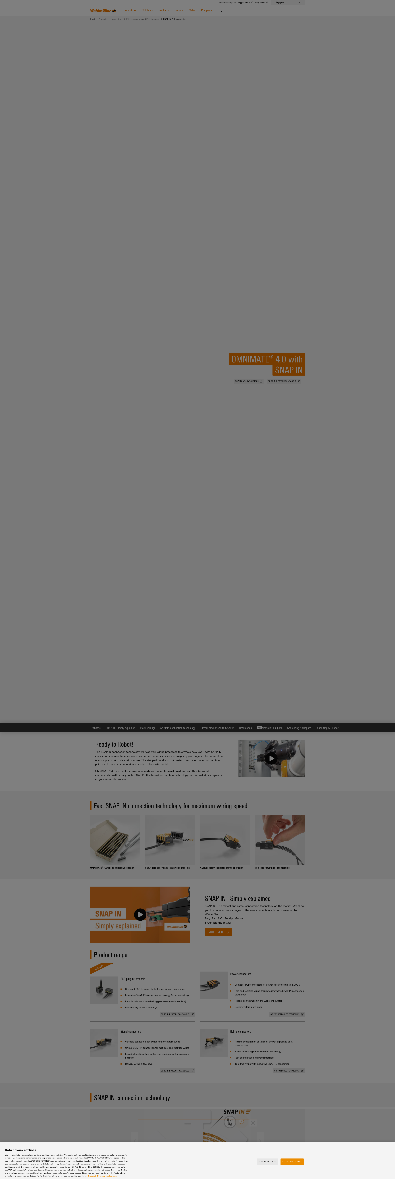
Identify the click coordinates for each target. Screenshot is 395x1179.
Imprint (92, 1176)
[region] (197, 1160)
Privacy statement (107, 1176)
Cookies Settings (267, 1161)
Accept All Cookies (292, 1161)
